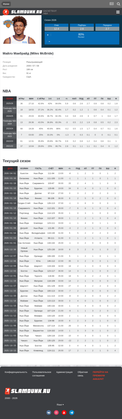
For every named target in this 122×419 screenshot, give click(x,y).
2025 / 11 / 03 (10, 336)
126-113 (51, 203)
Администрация (64, 372)
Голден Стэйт (24, 203)
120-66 (51, 188)
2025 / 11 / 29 (10, 281)
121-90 (51, 228)
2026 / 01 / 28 (10, 183)
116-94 (51, 276)
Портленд (24, 213)
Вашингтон (38, 330)
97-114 (51, 193)
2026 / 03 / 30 (10, 178)
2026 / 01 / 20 (10, 193)
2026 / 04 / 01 (10, 173)
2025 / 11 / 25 (10, 291)
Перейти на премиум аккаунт (100, 375)
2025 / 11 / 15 (10, 306)
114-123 (51, 213)
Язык (60, 404)
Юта (38, 261)
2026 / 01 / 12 (10, 213)
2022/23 (9, 141)
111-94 (51, 173)
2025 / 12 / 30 (10, 249)
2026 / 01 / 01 (10, 243)
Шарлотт (38, 266)
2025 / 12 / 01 (10, 276)
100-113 (51, 291)
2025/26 (9, 103)
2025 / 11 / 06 (10, 326)
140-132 (51, 306)
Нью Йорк (38, 173)
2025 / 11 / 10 (10, 321)
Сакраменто (38, 183)
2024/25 (9, 116)
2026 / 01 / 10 (10, 218)
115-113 (51, 301)
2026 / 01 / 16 (10, 203)
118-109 (51, 281)
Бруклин (38, 188)
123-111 (51, 223)
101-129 (51, 286)
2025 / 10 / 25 (10, 345)
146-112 (51, 261)
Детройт (24, 228)
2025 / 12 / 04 (10, 266)
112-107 (51, 218)
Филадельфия (38, 233)
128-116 (51, 336)
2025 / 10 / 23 (10, 351)
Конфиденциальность (16, 372)
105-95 (51, 345)
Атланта (38, 238)
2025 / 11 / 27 (10, 286)
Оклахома (24, 178)
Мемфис (38, 316)
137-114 (51, 326)
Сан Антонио (24, 243)
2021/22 (9, 146)
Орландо (38, 256)
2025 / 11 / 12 (10, 316)
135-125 (51, 340)
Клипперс (38, 223)
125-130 (51, 249)
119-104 (51, 266)
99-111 (51, 238)
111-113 (51, 296)
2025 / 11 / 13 (10, 311)
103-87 (51, 183)
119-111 (51, 350)
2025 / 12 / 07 (10, 256)
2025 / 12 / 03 (10, 271)
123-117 (51, 271)
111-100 (51, 178)
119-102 (51, 330)
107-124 (51, 311)
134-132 (51, 243)
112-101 (51, 208)
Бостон (24, 271)
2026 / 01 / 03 (10, 238)
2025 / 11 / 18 (10, 301)
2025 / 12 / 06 (10, 261)
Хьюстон (24, 173)
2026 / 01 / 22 (10, 188)
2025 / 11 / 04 (10, 331)
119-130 (51, 233)
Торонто (38, 276)
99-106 (51, 198)
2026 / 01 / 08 (10, 223)
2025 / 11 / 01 (10, 341)
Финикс (38, 198)
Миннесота (38, 326)
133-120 (51, 316)
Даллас (38, 193)
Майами (24, 301)
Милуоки (38, 281)
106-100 (51, 256)
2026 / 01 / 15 (10, 208)
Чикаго (38, 336)
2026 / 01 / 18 (10, 198)
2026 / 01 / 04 (10, 233)
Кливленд (38, 350)
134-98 (51, 321)
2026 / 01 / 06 (10, 228)
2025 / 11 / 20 (10, 296)
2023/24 (9, 128)
